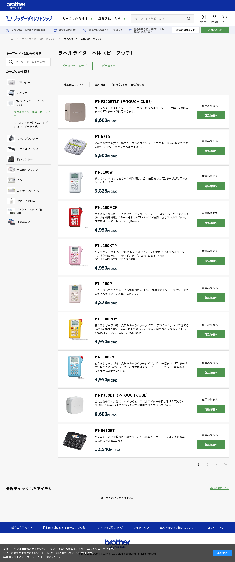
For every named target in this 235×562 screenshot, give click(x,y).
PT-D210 (102, 136)
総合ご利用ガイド (185, 30)
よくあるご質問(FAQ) (110, 527)
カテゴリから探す (75, 18)
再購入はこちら (109, 18)
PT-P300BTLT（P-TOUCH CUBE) (123, 101)
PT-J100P (103, 283)
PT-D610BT (105, 430)
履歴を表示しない (220, 488)
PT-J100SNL (106, 357)
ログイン (203, 22)
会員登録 (214, 22)
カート (224, 18)
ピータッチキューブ (74, 65)
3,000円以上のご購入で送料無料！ (29, 30)
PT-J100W (104, 172)
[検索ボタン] (189, 18)
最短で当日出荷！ (68, 30)
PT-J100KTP (106, 245)
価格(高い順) (138, 84)
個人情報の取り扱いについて (177, 527)
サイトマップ (141, 527)
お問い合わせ (215, 30)
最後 (225, 464)
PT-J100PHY (106, 319)
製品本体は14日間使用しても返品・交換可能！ (149, 30)
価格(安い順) (119, 84)
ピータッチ (109, 65)
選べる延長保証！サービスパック (105, 30)
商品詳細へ (210, 115)
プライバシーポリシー (24, 557)
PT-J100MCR (106, 207)
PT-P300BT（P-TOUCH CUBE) (121, 395)
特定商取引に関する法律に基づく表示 (65, 527)
